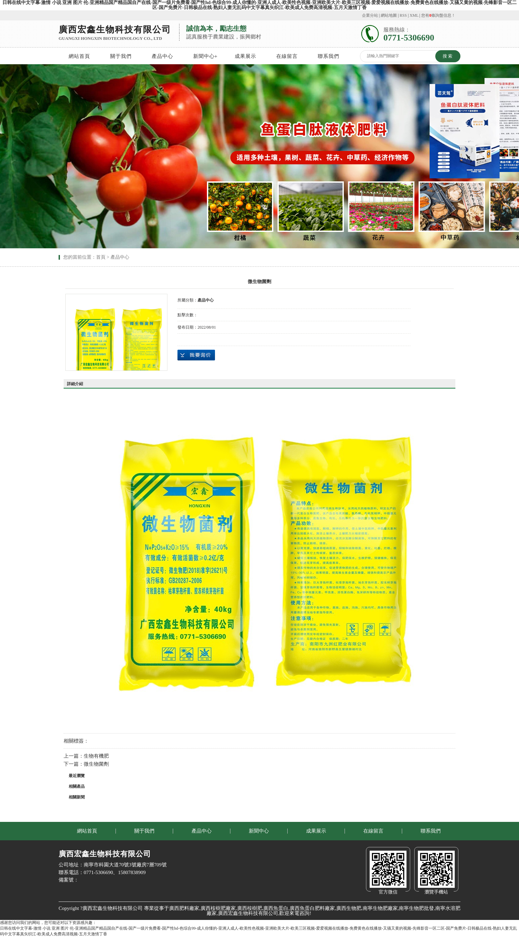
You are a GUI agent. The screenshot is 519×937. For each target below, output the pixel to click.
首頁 (100, 257)
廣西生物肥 (348, 908)
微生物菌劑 (96, 764)
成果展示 (245, 56)
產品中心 (162, 56)
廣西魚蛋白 (275, 908)
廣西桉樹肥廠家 (218, 908)
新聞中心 (204, 56)
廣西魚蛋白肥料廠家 (312, 908)
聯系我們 (328, 56)
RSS (403, 15)
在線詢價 (196, 355)
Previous (21, 155)
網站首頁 (79, 56)
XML (414, 15)
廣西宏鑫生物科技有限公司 (248, 913)
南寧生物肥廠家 (380, 908)
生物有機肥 (96, 756)
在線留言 (287, 56)
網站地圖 (389, 15)
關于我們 (121, 56)
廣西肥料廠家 (184, 908)
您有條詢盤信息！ (438, 15)
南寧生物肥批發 (416, 908)
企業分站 (370, 15)
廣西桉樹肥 (249, 908)
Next (497, 155)
